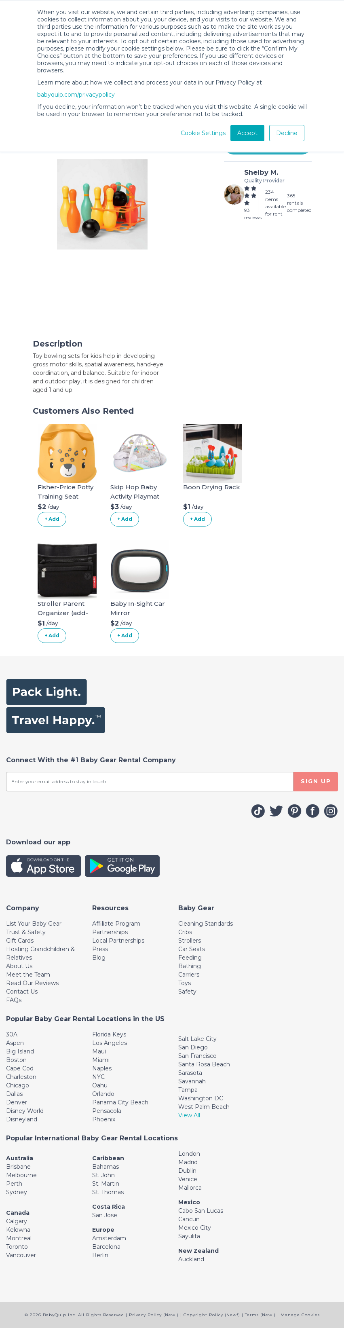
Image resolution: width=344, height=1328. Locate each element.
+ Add (51, 519)
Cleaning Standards (205, 923)
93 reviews (253, 213)
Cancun (189, 1219)
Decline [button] (287, 133)
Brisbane (18, 1166)
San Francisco (197, 1055)
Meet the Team (28, 974)
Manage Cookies (300, 1314)
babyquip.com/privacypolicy (76, 94)
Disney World (25, 1110)
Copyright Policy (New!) (212, 1314)
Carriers (188, 974)
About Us (19, 966)
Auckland (191, 1259)
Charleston (21, 1077)
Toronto (17, 1246)
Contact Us (22, 991)
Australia (19, 1158)
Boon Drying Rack (211, 487)
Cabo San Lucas (200, 1210)
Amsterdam (109, 1238)
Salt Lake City (197, 1039)
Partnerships (110, 932)
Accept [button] (247, 133)
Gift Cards (20, 940)
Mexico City (194, 1227)
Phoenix (103, 1119)
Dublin (187, 1170)
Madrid (188, 1162)
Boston (16, 1060)
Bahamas (105, 1166)
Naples (102, 1068)
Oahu (100, 1085)
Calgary (16, 1221)
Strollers (189, 940)
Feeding (190, 957)
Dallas (14, 1094)
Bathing (189, 966)
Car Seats (191, 949)
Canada (18, 1212)
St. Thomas (108, 1192)
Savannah (192, 1081)
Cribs (185, 932)
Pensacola (106, 1110)
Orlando (103, 1094)
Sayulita (189, 1236)
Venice (187, 1179)
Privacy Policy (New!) (154, 1314)
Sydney (16, 1192)
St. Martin (105, 1183)
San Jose (104, 1215)
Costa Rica (108, 1206)
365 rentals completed (299, 202)
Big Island (20, 1051)
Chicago (17, 1085)
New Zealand (198, 1250)
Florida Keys (109, 1034)
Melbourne (21, 1175)
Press (100, 949)
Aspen (15, 1043)
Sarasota (190, 1072)
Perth (14, 1183)
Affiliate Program (116, 923)
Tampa (188, 1089)
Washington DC (200, 1098)
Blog (99, 957)
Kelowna (18, 1229)
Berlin (100, 1255)
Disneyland (21, 1119)
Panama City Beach (120, 1102)
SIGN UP (316, 781)
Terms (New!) (260, 1314)
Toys (184, 983)
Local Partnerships (118, 940)
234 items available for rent (275, 203)
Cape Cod (20, 1068)
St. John (103, 1175)
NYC (98, 1077)
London (189, 1153)
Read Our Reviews (32, 983)
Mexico (189, 1202)
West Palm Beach (204, 1106)
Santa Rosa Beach (204, 1064)
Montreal (19, 1238)
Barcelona (106, 1246)
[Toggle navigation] (22, 908)
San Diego (193, 1047)
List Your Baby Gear (33, 923)
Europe (103, 1229)
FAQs (13, 1000)
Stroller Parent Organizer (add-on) (63, 613)
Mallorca (190, 1187)
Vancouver (21, 1255)
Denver (16, 1102)
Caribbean (108, 1158)
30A (11, 1034)
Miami (101, 1060)
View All (189, 1115)
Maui (99, 1051)
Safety (187, 991)
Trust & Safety (26, 932)
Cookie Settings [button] (203, 133)
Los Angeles (109, 1043)
